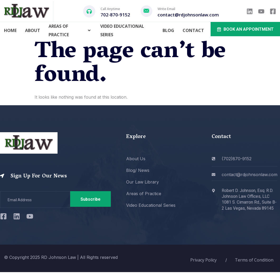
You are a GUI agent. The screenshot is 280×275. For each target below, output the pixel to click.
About (32, 30)
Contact (193, 30)
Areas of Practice (70, 30)
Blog (168, 30)
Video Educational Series (122, 30)
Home (10, 30)
